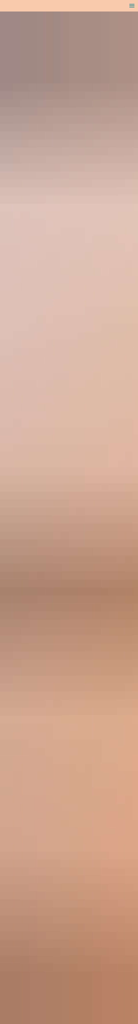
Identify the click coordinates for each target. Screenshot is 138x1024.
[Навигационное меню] (131, 6)
